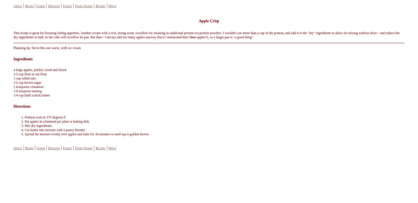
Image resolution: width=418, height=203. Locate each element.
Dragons (54, 6)
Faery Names (84, 6)
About (18, 6)
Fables (67, 6)
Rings (112, 6)
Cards (41, 6)
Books (29, 6)
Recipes (101, 6)
